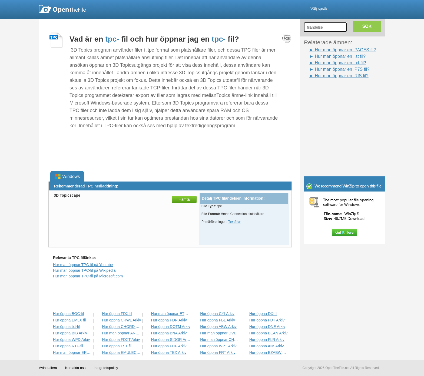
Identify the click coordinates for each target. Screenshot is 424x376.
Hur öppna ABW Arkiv (218, 326)
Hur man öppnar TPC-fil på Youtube (83, 265)
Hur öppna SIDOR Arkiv (170, 339)
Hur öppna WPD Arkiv (71, 339)
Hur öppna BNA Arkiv (169, 333)
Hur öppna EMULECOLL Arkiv (121, 352)
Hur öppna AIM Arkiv (266, 346)
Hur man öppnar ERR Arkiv (72, 352)
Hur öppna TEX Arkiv (168, 352)
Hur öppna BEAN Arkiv (268, 333)
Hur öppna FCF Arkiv (169, 346)
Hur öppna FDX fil (117, 313)
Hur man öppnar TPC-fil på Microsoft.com (88, 276)
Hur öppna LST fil (116, 346)
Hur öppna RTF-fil (68, 346)
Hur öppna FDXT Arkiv (121, 339)
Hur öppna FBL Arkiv (217, 320)
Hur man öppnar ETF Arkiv (170, 313)
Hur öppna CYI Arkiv (217, 313)
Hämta (184, 199)
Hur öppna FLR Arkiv (266, 339)
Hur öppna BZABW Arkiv (269, 352)
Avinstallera (48, 368)
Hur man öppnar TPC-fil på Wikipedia (84, 270)
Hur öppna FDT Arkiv (266, 320)
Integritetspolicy (106, 368)
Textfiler (234, 222)
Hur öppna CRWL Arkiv (121, 320)
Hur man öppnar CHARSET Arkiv (219, 339)
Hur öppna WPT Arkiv (218, 346)
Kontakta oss (75, 368)
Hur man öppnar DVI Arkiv (219, 333)
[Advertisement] (336, 91)
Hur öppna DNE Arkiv (267, 326)
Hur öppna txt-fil (66, 326)
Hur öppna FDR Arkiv (169, 320)
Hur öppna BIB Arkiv (70, 333)
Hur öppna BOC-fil (68, 313)
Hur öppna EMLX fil (69, 320)
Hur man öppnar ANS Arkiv (121, 333)
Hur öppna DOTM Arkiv (170, 326)
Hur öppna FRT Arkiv (217, 352)
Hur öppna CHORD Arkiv (121, 326)
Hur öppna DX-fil (263, 313)
